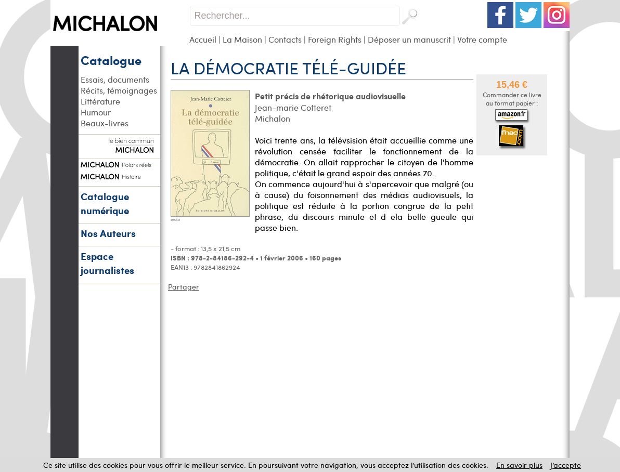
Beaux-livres (104, 122)
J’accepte (565, 465)
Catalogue (111, 60)
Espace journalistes (107, 263)
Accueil (202, 39)
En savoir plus (519, 465)
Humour (96, 112)
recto (175, 219)
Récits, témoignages (119, 90)
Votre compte (482, 39)
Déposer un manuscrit (409, 39)
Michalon (272, 118)
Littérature (100, 101)
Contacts (285, 39)
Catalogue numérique (105, 203)
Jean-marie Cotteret (293, 107)
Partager (183, 287)
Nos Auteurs (108, 233)
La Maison (242, 39)
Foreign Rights (334, 39)
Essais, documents (115, 79)
